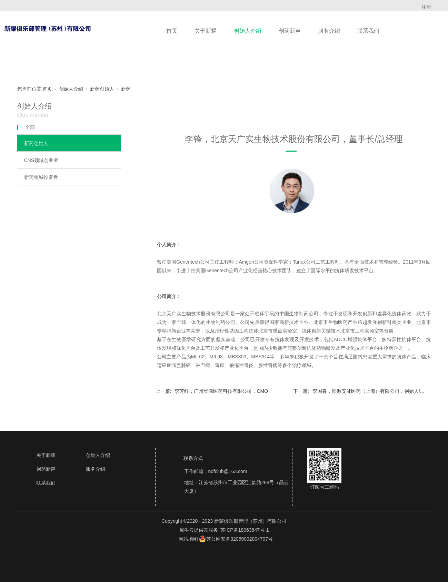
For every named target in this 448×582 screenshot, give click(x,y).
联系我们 (368, 31)
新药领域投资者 (41, 177)
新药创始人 (102, 89)
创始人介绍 (247, 31)
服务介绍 (329, 31)
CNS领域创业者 (41, 160)
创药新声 (290, 31)
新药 (126, 89)
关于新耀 (206, 31)
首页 (171, 31)
